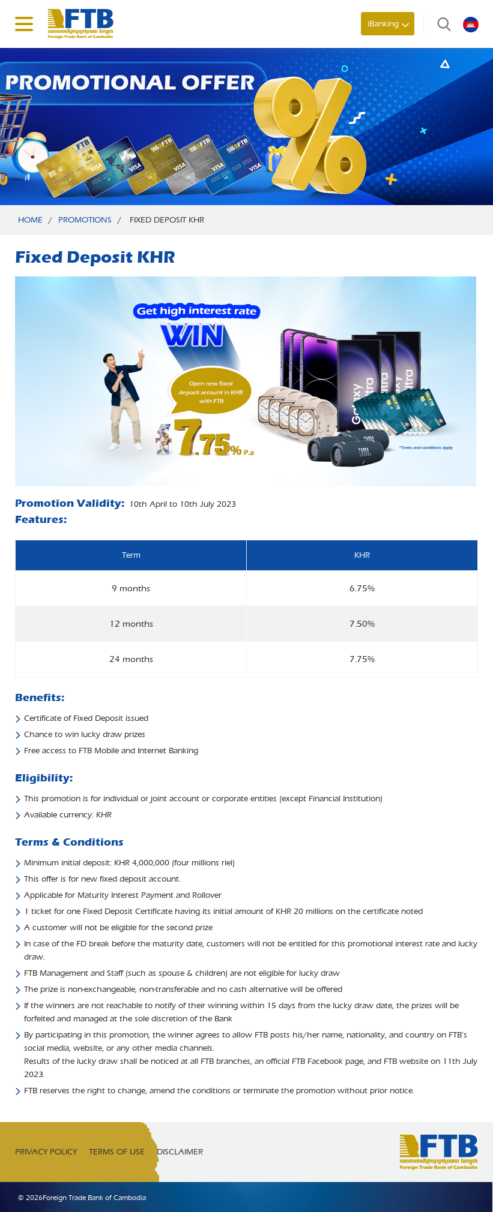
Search (441, 24)
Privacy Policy (46, 1152)
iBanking (383, 24)
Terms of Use (117, 1152)
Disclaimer (180, 1152)
